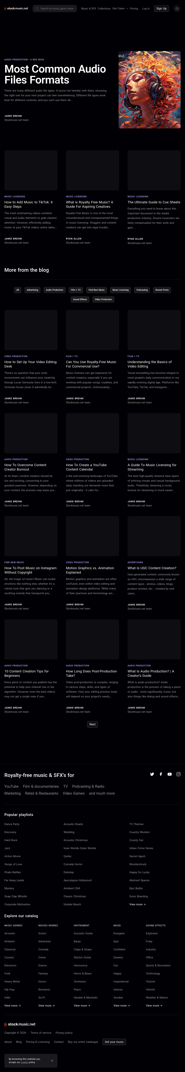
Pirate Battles (12, 875)
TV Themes (136, 827)
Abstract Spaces (139, 883)
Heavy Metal (12, 984)
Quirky (67, 859)
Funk (7, 976)
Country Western (139, 835)
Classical (9, 952)
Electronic (10, 968)
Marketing (12, 796)
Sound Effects (80, 302)
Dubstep (69, 875)
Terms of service (41, 1035)
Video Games (74, 796)
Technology (153, 976)
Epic (116, 944)
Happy (117, 976)
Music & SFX (88, 8)
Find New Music (97, 292)
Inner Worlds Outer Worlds (80, 851)
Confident (119, 952)
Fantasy (43, 976)
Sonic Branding (138, 899)
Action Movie (12, 859)
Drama (42, 968)
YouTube (11, 789)
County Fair (136, 843)
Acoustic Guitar (83, 936)
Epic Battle (136, 891)
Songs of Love (13, 867)
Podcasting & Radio (88, 789)
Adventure (44, 944)
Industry (151, 952)
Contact (58, 1044)
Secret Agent (137, 859)
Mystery (9, 891)
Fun (115, 968)
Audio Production (54, 292)
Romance (44, 992)
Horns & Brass (83, 976)
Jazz (7, 851)
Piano (77, 992)
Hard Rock (10, 843)
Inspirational (120, 984)
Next (92, 727)
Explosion (152, 936)
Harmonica (80, 968)
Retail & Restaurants (41, 796)
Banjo (77, 944)
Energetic (119, 936)
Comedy (43, 952)
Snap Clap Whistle (15, 899)
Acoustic (9, 936)
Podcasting (142, 292)
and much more (102, 796)
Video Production (103, 302)
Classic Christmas (75, 899)
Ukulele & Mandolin (86, 1000)
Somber (118, 1000)
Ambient (9, 944)
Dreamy (118, 960)
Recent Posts (162, 292)
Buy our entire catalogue (83, 1044)
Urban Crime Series (141, 851)
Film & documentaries (41, 789)
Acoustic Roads (73, 827)
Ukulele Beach (72, 907)
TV (65, 789)
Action (42, 936)
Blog (19, 1044)
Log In (146, 8)
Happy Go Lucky (139, 875)
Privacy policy (64, 1035)
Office (149, 960)
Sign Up (161, 8)
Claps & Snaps (83, 952)
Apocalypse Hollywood (78, 883)
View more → (137, 907)
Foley (149, 944)
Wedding (69, 835)
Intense (117, 992)
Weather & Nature (157, 1000)
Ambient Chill (72, 891)
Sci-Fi (41, 1000)
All (17, 292)
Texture (150, 984)
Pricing (134, 8)
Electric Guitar (82, 960)
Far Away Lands (14, 883)
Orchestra (80, 984)
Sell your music (114, 1044)
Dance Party (11, 827)
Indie (7, 1000)
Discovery (10, 835)
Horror (42, 984)
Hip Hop (9, 992)
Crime (42, 960)
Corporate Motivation (17, 907)
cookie (24, 1062)
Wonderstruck (137, 867)
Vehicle (150, 992)
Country (9, 960)
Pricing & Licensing (38, 1044)
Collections (104, 8)
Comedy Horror (73, 867)
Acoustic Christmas (76, 843)
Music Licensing (121, 292)
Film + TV (76, 292)
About (8, 1044)
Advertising (32, 292)
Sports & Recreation (158, 968)
